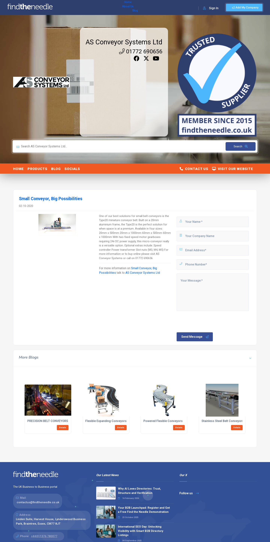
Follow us (189, 493)
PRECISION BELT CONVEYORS (47, 421)
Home (66, 7)
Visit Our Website (232, 169)
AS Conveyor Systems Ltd (124, 42)
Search (241, 146)
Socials (72, 169)
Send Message (195, 337)
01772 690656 (140, 51)
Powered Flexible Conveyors (163, 421)
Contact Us (194, 169)
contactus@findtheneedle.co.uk (38, 502)
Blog (94, 7)
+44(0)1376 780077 (44, 536)
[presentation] (204, 321)
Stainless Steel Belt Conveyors (223, 421)
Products (37, 169)
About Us (80, 7)
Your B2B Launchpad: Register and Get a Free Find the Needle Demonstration (144, 510)
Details (62, 427)
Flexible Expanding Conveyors (106, 421)
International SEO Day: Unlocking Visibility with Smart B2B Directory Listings (140, 531)
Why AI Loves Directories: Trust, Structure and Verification (139, 491)
